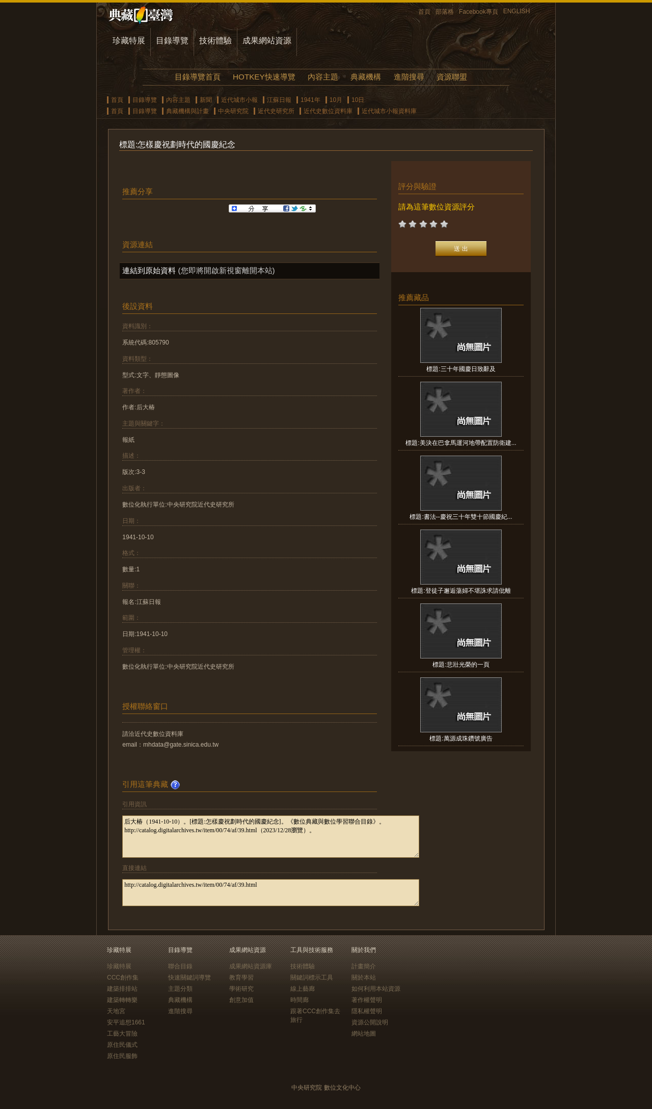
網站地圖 (363, 1033)
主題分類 (180, 988)
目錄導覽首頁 (198, 76)
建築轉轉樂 (122, 1000)
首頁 (424, 11)
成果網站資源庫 (250, 966)
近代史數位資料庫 (328, 111)
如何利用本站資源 (375, 988)
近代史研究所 (276, 111)
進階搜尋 (409, 76)
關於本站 (363, 977)
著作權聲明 (366, 1000)
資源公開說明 (369, 1022)
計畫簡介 (363, 966)
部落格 (445, 11)
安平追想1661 (126, 1022)
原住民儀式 (122, 1044)
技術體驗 (215, 40)
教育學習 (241, 977)
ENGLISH (516, 11)
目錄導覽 (172, 40)
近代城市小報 (239, 99)
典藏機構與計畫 (187, 111)
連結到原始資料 (149, 270)
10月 (336, 99)
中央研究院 (233, 111)
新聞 (206, 99)
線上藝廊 (302, 988)
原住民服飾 (122, 1056)
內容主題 (323, 76)
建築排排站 (122, 988)
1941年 (310, 99)
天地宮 (116, 1011)
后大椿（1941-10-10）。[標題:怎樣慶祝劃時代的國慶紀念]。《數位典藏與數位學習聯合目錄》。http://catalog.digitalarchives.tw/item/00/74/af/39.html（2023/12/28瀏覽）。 (270, 836)
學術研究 (241, 988)
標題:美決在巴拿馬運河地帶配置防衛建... (460, 442)
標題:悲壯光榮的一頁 (460, 664)
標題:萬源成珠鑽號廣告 (460, 738)
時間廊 (299, 1000)
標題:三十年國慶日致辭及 (460, 369)
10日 (357, 99)
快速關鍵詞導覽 (189, 977)
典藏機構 (365, 76)
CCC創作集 (123, 977)
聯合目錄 (180, 966)
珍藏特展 (129, 40)
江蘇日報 (279, 99)
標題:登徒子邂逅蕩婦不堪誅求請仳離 (460, 590)
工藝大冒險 (122, 1033)
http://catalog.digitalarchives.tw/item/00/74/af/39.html (270, 892)
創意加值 (241, 1000)
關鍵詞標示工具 (311, 977)
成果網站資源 (266, 40)
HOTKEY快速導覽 (264, 76)
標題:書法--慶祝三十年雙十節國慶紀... (461, 516)
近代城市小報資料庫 (389, 111)
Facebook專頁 (478, 11)
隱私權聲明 (366, 1011)
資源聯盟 (452, 76)
